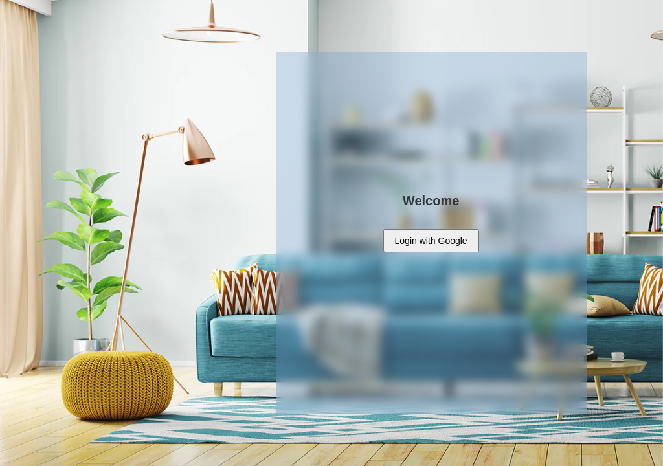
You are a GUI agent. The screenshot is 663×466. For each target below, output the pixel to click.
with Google (431, 241)
